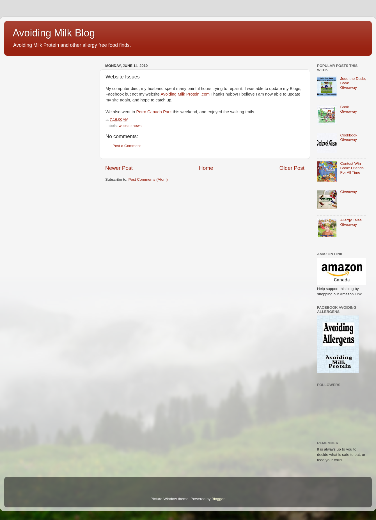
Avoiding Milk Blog (54, 33)
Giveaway (348, 192)
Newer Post (119, 168)
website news (130, 126)
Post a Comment (127, 146)
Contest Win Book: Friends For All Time (351, 168)
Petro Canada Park (153, 112)
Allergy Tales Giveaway (350, 222)
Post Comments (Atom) (148, 179)
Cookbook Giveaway (348, 137)
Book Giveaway (348, 109)
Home (206, 168)
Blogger (218, 499)
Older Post (291, 168)
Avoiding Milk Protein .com (185, 94)
